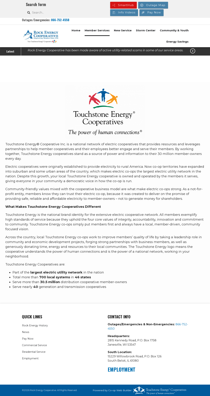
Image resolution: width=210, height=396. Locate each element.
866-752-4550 (60, 20)
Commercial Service (34, 345)
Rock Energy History (35, 325)
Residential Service (34, 351)
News (25, 332)
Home (76, 30)
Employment (30, 358)
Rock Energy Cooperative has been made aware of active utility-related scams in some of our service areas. (105, 50)
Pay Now (27, 338)
